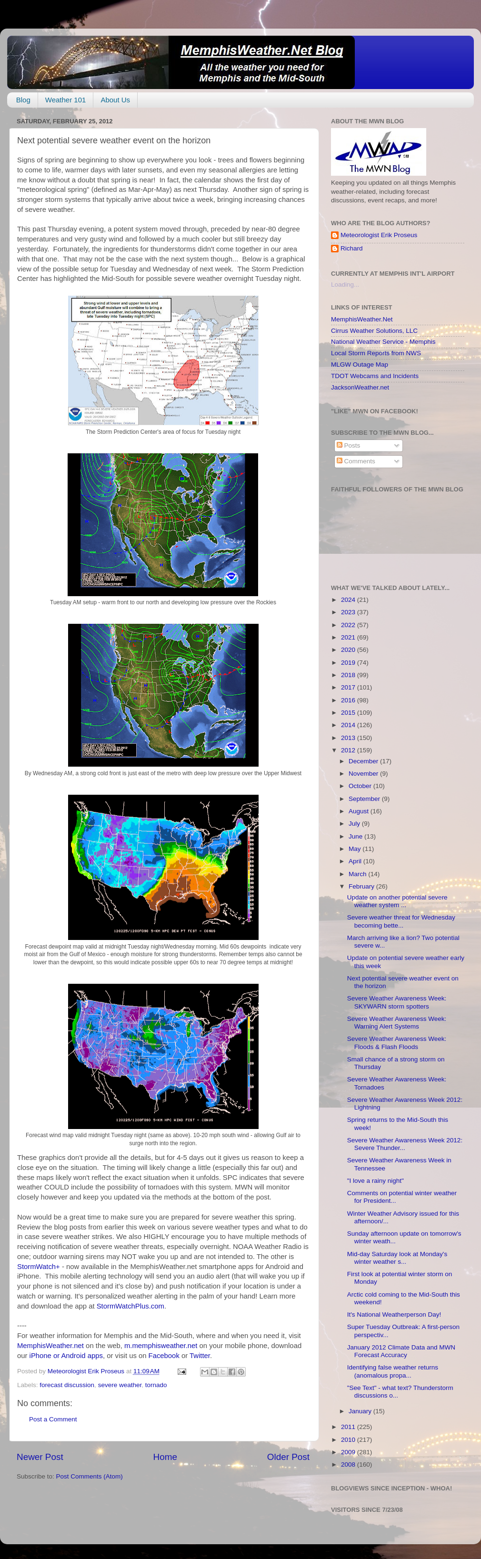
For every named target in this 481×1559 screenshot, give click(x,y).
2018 (349, 675)
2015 (349, 712)
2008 (349, 1464)
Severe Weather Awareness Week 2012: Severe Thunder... (404, 1144)
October (361, 785)
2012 (349, 750)
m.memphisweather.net (160, 1345)
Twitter (200, 1355)
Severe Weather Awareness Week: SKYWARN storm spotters (397, 1002)
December (364, 761)
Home (165, 1457)
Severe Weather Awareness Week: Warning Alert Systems (397, 1022)
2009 (349, 1452)
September (365, 798)
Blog (23, 100)
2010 (349, 1439)
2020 (349, 649)
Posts (349, 445)
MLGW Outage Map (359, 364)
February (362, 886)
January (361, 1411)
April (356, 861)
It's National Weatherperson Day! (394, 1314)
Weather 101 (65, 100)
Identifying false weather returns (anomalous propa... (392, 1371)
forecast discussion (67, 1385)
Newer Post (40, 1457)
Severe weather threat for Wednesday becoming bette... (401, 921)
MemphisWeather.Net (362, 319)
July (355, 823)
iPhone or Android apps (66, 1355)
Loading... (345, 284)
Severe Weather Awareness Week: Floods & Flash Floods (397, 1042)
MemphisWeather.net (50, 1345)
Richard (352, 248)
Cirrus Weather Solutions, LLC (374, 330)
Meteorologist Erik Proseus (379, 235)
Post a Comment (53, 1419)
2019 (349, 662)
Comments (356, 461)
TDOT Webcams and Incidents (375, 376)
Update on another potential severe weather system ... (397, 901)
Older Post (288, 1457)
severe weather (120, 1385)
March (358, 874)
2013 (349, 737)
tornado (156, 1385)
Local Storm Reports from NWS (376, 353)
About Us (115, 100)
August (360, 811)
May (355, 848)
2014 (349, 725)
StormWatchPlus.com (130, 1306)
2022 (349, 625)
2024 (349, 599)
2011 (349, 1426)
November (364, 773)
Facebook (164, 1355)
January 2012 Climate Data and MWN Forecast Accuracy (401, 1351)
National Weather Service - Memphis (383, 341)
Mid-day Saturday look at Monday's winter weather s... (397, 1257)
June (356, 836)
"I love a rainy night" (375, 1180)
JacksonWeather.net (360, 387)
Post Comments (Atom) (89, 1476)
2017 (349, 687)
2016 (349, 700)
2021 (349, 637)
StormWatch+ (38, 1266)
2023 (349, 612)
